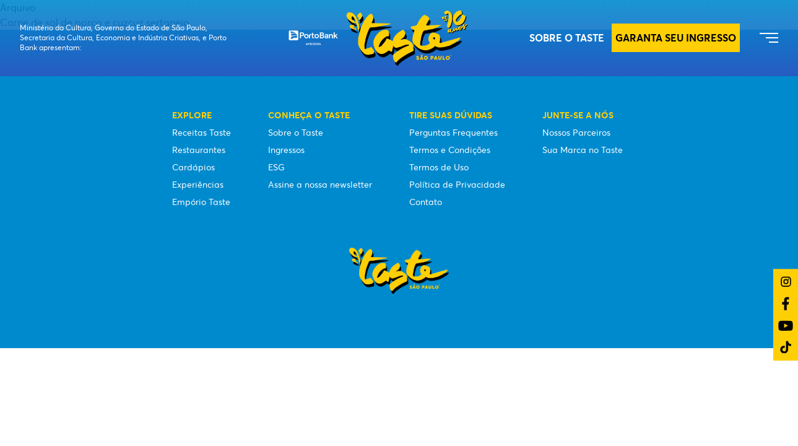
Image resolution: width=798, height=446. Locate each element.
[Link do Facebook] (785, 303)
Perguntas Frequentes (453, 132)
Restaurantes (198, 149)
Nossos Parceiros (576, 132)
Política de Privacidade (457, 184)
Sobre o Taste (566, 38)
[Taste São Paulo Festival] (378, 38)
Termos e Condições (449, 149)
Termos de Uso (439, 167)
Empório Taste (201, 202)
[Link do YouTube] (785, 325)
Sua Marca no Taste (582, 149)
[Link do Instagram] (786, 281)
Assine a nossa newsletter (320, 184)
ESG (276, 167)
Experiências (197, 184)
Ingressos (286, 149)
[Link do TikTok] (785, 347)
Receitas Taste (201, 132)
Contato (425, 202)
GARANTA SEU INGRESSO (675, 38)
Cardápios (193, 167)
